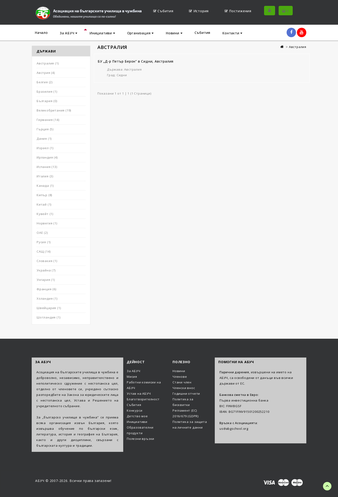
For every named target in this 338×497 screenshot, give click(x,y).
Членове (180, 376)
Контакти (232, 33)
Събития (203, 32)
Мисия (132, 376)
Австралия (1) (48, 63)
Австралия (297, 47)
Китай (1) (44, 204)
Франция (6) (46, 289)
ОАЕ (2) (42, 233)
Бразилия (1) (47, 91)
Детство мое (137, 416)
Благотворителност (143, 399)
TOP (327, 486)
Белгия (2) (45, 82)
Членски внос (184, 388)
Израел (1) (45, 148)
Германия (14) (48, 120)
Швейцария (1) (49, 308)
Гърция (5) (45, 129)
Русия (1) (44, 242)
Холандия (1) (47, 298)
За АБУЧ (68, 33)
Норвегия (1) (47, 223)
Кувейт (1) (45, 214)
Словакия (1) (47, 261)
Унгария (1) (46, 280)
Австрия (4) (46, 73)
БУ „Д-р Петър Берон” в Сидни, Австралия (135, 61)
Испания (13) (47, 167)
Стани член (182, 382)
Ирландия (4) (47, 157)
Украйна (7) (46, 270)
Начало (41, 32)
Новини (174, 33)
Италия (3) (45, 176)
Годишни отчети (186, 393)
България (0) (47, 101)
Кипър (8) (44, 195)
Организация (140, 33)
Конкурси (134, 410)
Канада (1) (45, 185)
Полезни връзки (140, 439)
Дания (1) (44, 138)
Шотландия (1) (48, 317)
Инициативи (102, 33)
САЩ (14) (43, 251)
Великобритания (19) (54, 110)
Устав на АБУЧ (139, 393)
